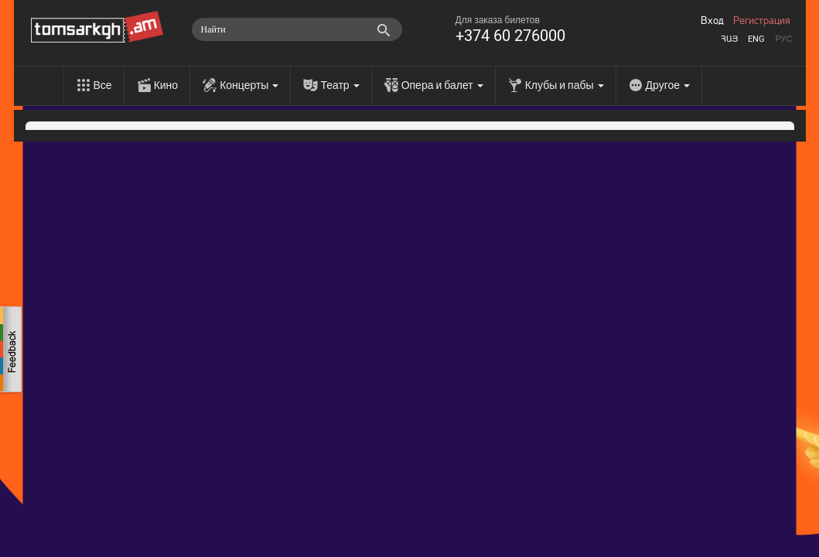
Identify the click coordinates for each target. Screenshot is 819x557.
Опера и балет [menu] (442, 85)
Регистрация (761, 21)
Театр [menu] (339, 85)
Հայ (729, 39)
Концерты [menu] (249, 85)
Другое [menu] (668, 85)
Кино (166, 85)
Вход (712, 21)
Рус (783, 39)
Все (103, 85)
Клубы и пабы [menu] (564, 85)
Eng (756, 39)
